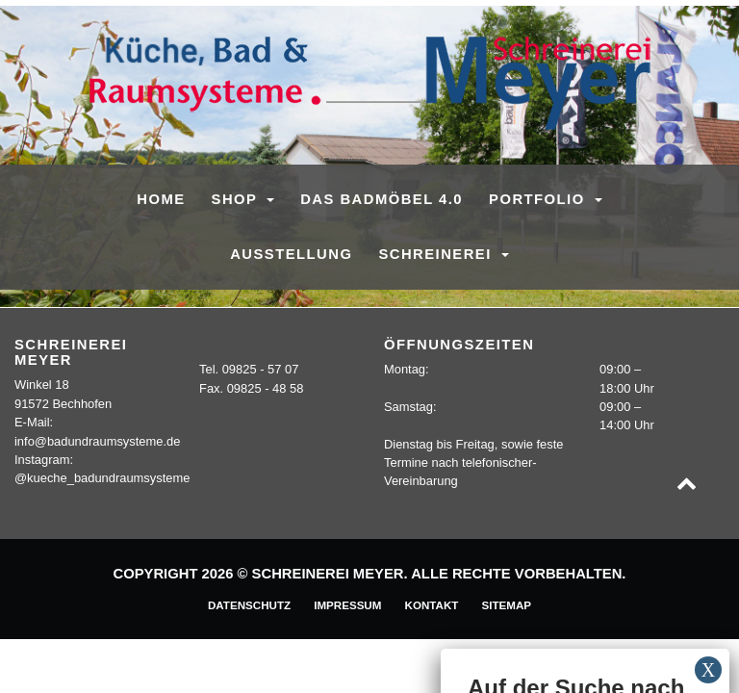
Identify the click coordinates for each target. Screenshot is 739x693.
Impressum (347, 605)
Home (161, 199)
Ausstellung (291, 254)
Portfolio (539, 199)
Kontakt (432, 605)
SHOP (237, 199)
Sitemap (506, 605)
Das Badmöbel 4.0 (381, 199)
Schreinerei (437, 254)
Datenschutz (249, 605)
